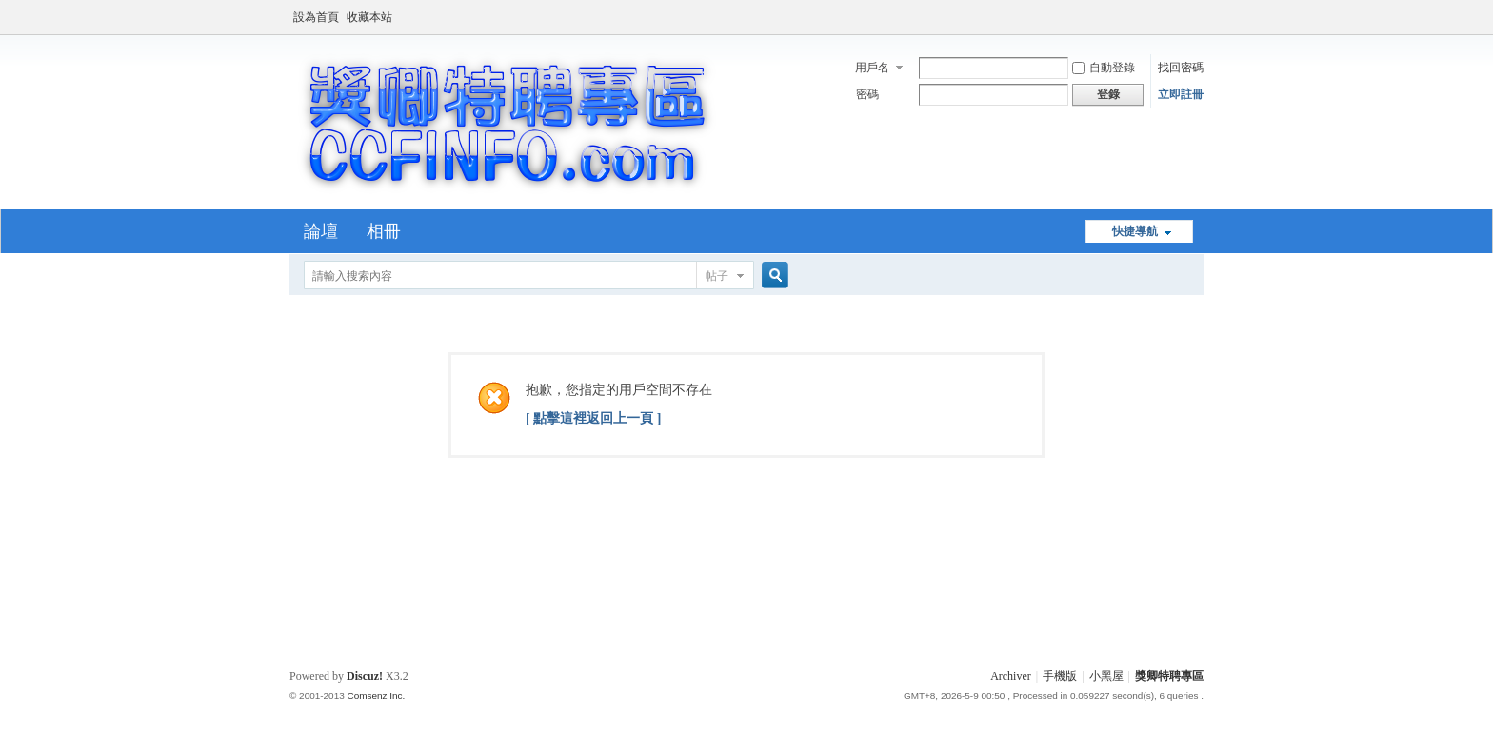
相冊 (384, 231)
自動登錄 (1103, 67)
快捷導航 (1135, 231)
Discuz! (365, 676)
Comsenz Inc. (376, 695)
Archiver (1010, 676)
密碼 (867, 94)
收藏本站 (369, 17)
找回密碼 (1181, 67)
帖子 (717, 276)
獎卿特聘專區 (1169, 676)
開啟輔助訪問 (1199, 13)
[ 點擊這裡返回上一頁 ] (593, 418)
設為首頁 (316, 17)
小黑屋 (1106, 676)
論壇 (321, 231)
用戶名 (872, 67)
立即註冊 (1181, 94)
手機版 (1060, 676)
